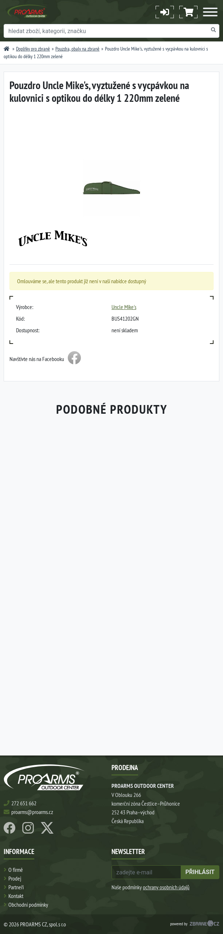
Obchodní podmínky (28, 904)
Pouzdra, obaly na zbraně (77, 48)
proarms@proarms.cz (32, 811)
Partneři (16, 887)
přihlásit (200, 872)
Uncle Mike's (124, 306)
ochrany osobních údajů (166, 887)
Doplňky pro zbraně (33, 48)
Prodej (14, 878)
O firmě (15, 869)
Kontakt (15, 895)
